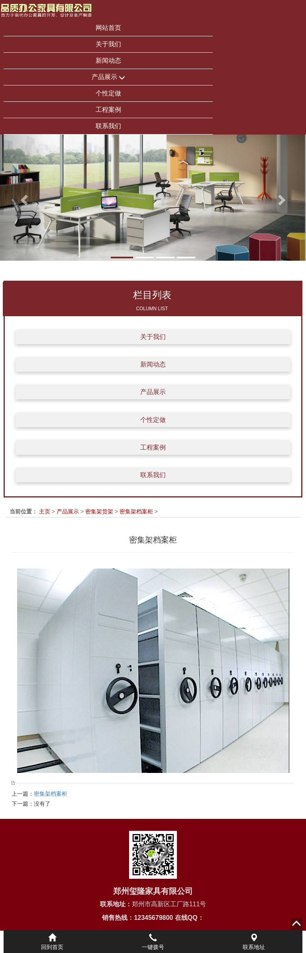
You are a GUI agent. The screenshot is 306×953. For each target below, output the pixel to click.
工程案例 (108, 109)
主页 (44, 511)
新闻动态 (108, 60)
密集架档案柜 (136, 511)
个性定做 (108, 93)
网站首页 (108, 27)
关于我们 (108, 44)
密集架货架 (99, 511)
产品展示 (108, 77)
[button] (23, 198)
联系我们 (108, 126)
